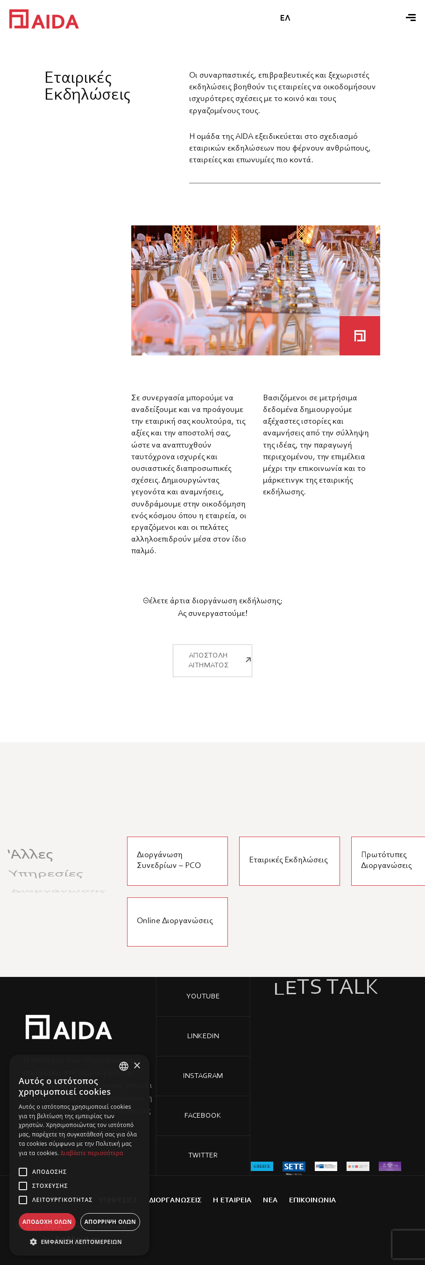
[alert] (79, 1155)
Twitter (203, 1155)
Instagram (203, 1076)
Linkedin (203, 1036)
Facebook (202, 1116)
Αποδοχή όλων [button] (47, 1222)
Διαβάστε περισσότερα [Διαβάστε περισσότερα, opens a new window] (92, 1153)
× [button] (136, 1066)
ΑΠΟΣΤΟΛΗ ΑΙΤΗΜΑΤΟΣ (220, 633)
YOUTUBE (203, 996)
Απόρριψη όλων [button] (110, 1222)
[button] (79, 1241)
